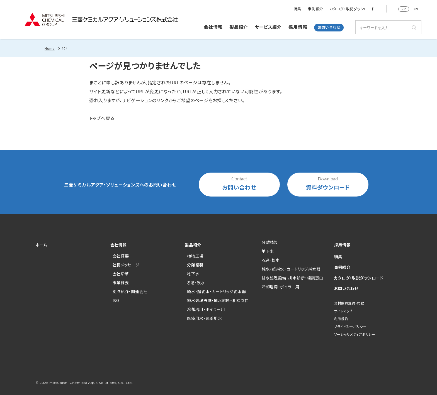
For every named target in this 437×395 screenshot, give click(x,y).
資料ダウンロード (328, 184)
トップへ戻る (101, 118)
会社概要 (121, 256)
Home (50, 48)
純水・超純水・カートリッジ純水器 (216, 291)
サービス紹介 (268, 27)
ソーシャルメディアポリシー (354, 334)
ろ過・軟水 (196, 282)
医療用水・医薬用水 (204, 318)
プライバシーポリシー (350, 326)
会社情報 (213, 27)
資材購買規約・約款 (349, 303)
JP (404, 9)
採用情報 (297, 27)
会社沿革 (121, 273)
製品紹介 (238, 27)
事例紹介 (315, 9)
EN (416, 9)
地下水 (193, 273)
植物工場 (195, 256)
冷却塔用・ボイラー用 (206, 309)
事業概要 (121, 282)
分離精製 (195, 265)
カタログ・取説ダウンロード (352, 9)
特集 (297, 9)
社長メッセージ (126, 265)
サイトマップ (343, 310)
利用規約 (341, 318)
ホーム (41, 244)
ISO (116, 300)
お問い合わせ (329, 27)
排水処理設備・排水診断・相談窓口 (218, 300)
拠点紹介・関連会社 (130, 291)
